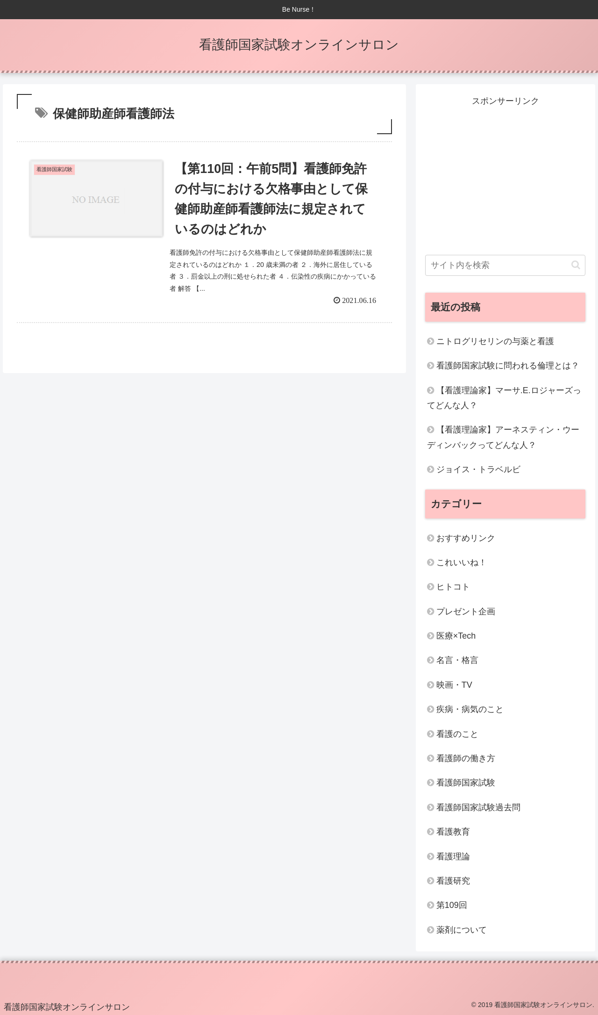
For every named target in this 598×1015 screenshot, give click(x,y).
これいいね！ (461, 562)
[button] (576, 264)
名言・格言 (457, 660)
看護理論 (453, 856)
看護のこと (457, 734)
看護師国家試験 (465, 782)
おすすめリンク (465, 538)
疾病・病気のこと (470, 709)
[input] (505, 265)
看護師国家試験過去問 (478, 807)
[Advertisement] (505, 174)
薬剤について (461, 930)
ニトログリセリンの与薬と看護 (495, 341)
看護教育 (453, 831)
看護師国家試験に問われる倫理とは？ (507, 365)
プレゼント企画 (465, 611)
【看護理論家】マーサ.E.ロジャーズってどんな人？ (504, 398)
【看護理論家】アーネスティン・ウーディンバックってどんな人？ (503, 437)
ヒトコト (453, 586)
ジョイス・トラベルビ (478, 469)
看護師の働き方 (465, 758)
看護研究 (453, 880)
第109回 (451, 905)
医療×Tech (456, 636)
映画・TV (454, 685)
